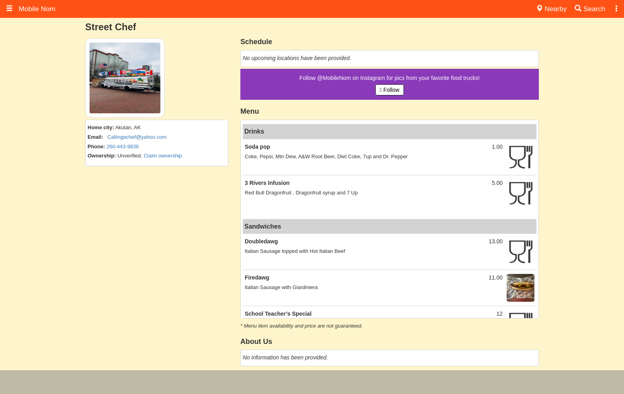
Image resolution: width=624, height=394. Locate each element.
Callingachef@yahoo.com (136, 137)
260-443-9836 (123, 146)
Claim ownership (163, 156)
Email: (95, 137)
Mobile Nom (30, 9)
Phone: (96, 146)
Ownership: (102, 156)
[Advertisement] (312, 382)
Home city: (101, 127)
